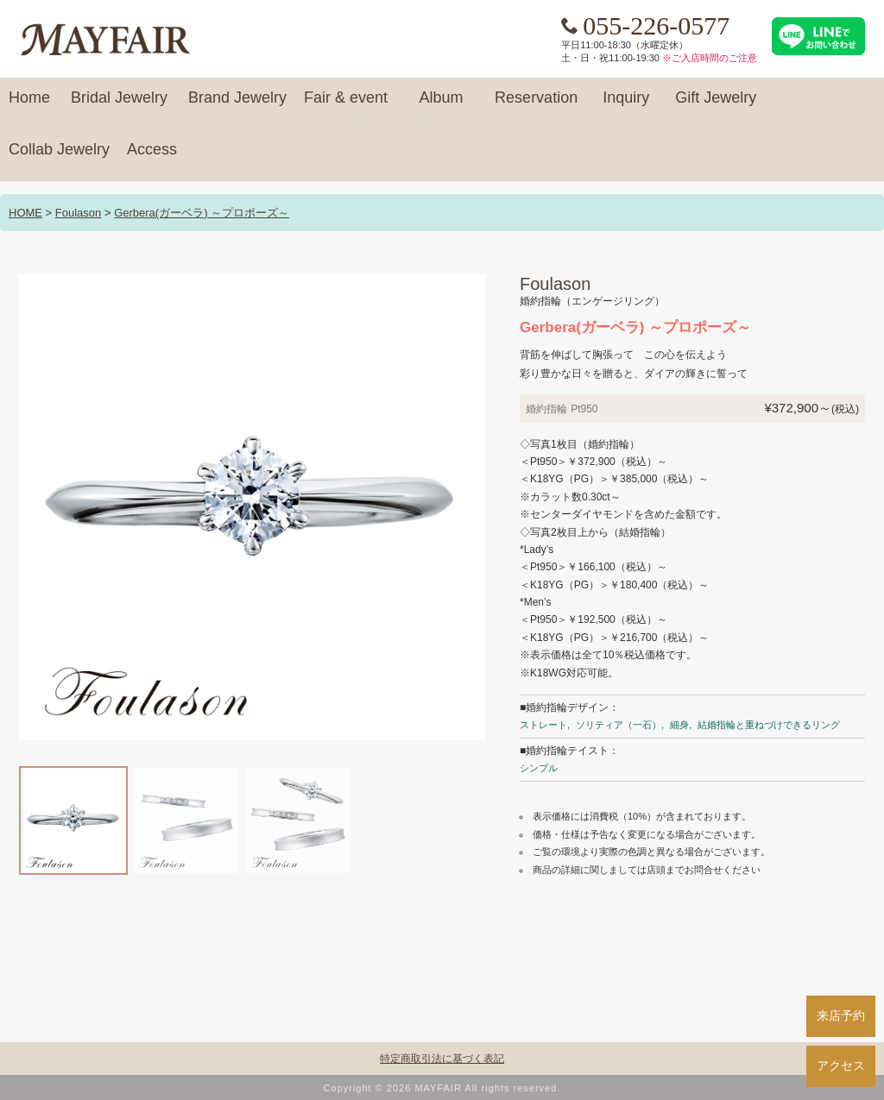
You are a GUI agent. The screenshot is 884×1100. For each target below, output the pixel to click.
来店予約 (841, 1015)
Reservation (536, 105)
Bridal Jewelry (119, 105)
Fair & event (346, 105)
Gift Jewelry (715, 105)
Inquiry (626, 105)
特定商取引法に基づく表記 (442, 1059)
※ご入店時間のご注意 (709, 58)
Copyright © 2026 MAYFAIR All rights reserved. (442, 1088)
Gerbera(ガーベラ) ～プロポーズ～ (201, 212)
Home (29, 105)
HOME (25, 212)
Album (441, 105)
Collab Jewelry (59, 157)
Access (152, 157)
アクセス (841, 1065)
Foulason (78, 212)
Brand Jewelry (237, 105)
